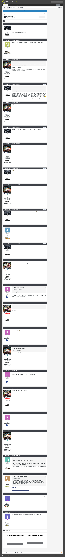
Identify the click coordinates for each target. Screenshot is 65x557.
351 (7, 503)
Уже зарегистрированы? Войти (50, 5)
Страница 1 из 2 (13, 530)
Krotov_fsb (7, 284)
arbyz (7, 225)
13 (7, 294)
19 (7, 235)
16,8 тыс (6, 71)
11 (7, 32)
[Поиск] (54, 2)
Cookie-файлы (9, 555)
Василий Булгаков (7, 512)
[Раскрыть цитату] (13, 287)
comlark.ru (34, 466)
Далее (7, 530)
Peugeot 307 (13, 17)
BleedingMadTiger (10, 16)
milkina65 (7, 40)
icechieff (7, 59)
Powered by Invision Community (59, 555)
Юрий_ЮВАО (7, 455)
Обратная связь (4, 555)
